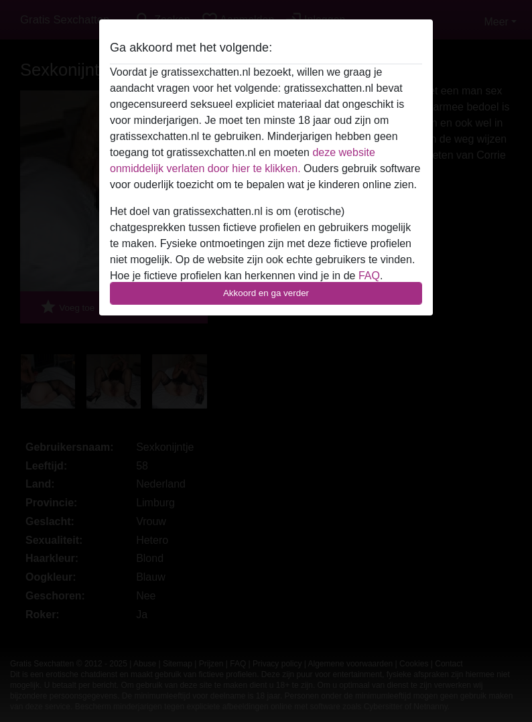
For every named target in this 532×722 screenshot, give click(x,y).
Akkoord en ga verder (266, 293)
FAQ (369, 275)
